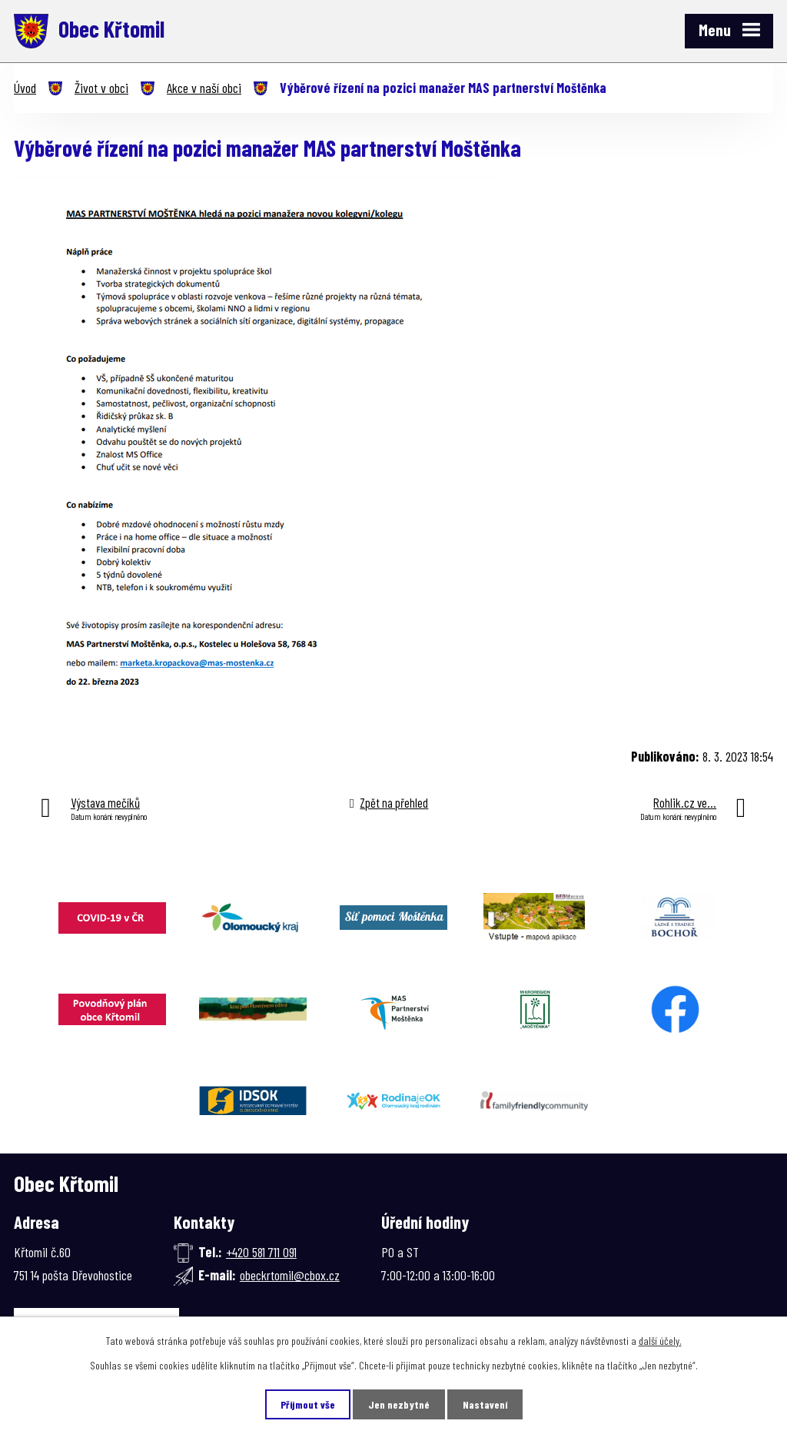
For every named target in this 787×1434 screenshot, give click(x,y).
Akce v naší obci (204, 87)
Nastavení (485, 1404)
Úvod (25, 87)
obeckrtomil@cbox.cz (290, 1274)
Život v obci (101, 87)
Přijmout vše (308, 1404)
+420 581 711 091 (261, 1251)
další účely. (660, 1340)
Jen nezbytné (399, 1404)
